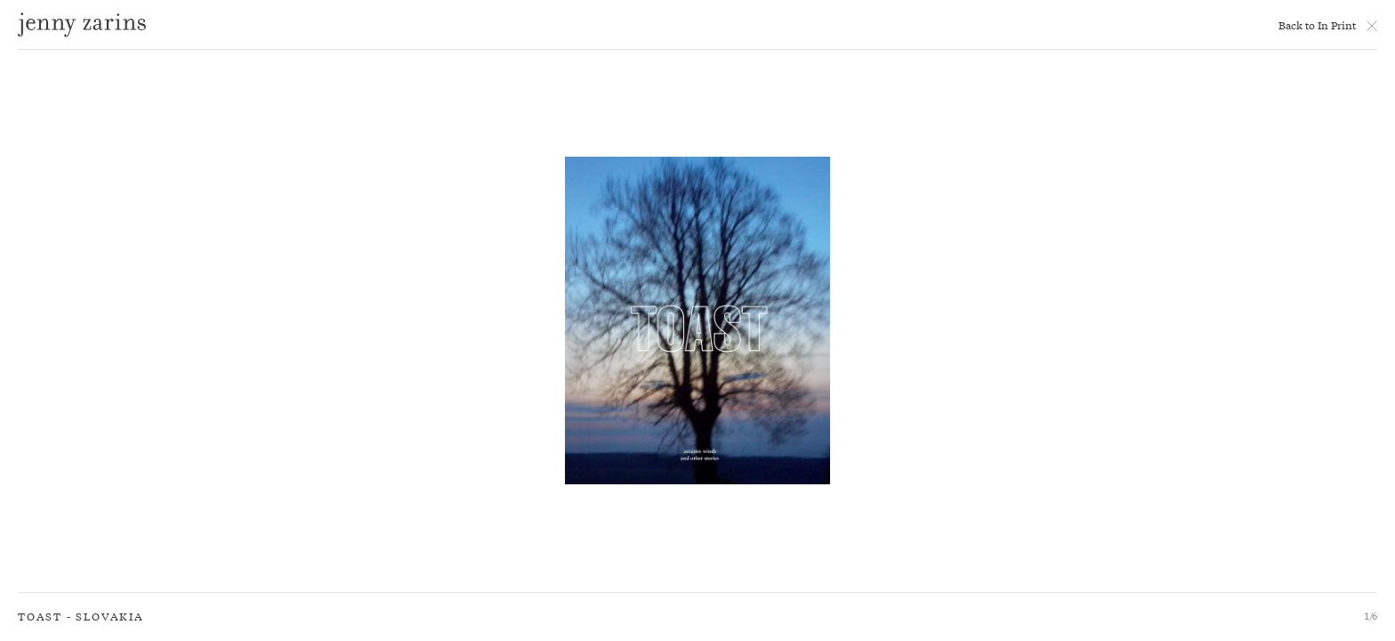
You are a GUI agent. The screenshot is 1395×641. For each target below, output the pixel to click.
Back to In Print (1317, 25)
